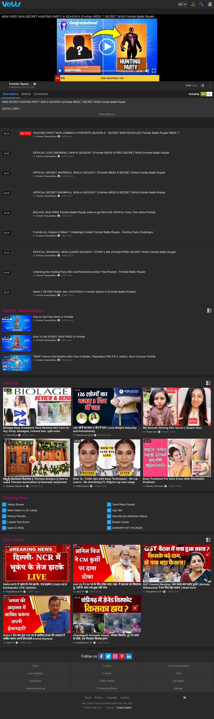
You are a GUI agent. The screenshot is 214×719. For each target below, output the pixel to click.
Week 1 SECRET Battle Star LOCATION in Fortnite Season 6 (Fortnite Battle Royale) (84, 291)
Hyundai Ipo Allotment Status (129, 516)
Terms (88, 697)
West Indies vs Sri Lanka (22, 510)
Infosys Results (16, 516)
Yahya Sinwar (15, 504)
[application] (107, 47)
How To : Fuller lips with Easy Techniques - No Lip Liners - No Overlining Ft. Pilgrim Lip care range (105, 480)
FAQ (178, 673)
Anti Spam (178, 680)
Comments (41, 94)
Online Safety (106, 680)
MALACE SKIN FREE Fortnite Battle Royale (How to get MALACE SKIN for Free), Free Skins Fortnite (94, 212)
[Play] (60, 71)
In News (106, 673)
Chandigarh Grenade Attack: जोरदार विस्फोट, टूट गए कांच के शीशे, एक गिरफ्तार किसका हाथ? (106, 637)
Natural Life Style (84, 435)
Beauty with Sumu (154, 486)
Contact (107, 665)
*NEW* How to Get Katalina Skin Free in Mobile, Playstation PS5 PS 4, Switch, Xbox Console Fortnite (94, 356)
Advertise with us (35, 688)
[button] (107, 46)
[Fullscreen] (154, 71)
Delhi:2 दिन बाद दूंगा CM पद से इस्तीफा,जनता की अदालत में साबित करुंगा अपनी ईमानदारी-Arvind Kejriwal (34, 637)
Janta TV (80, 591)
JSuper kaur (151, 431)
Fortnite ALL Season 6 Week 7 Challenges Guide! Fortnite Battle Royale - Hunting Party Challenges (93, 232)
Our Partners (35, 673)
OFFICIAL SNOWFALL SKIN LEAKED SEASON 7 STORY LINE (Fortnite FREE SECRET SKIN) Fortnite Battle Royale (104, 252)
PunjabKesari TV (14, 591)
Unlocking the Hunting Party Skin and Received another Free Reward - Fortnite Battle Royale (89, 271)
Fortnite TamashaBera (23, 83)
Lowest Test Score (18, 522)
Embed (26, 94)
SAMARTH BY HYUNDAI (127, 527)
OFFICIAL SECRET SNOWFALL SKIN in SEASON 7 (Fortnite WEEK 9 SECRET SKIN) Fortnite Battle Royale (99, 172)
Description (10, 94)
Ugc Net (117, 510)
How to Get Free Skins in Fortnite (53, 316)
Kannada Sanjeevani (15, 486)
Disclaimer (35, 680)
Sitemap (178, 688)
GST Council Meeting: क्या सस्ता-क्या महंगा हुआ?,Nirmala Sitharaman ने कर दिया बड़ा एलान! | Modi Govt (176, 586)
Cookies (124, 697)
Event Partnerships (178, 665)
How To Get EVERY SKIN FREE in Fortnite (59, 336)
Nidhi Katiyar (82, 486)
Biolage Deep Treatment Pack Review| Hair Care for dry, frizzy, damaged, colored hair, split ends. (36, 429)
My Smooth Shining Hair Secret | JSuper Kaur (172, 427)
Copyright (111, 697)
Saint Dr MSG (15, 527)
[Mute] (147, 71)
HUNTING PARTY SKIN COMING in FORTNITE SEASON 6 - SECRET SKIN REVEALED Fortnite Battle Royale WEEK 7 (106, 132)
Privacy (99, 697)
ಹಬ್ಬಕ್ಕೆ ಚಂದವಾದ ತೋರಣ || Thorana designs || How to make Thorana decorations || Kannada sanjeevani (35, 480)
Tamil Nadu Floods (123, 504)
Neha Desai (11, 435)
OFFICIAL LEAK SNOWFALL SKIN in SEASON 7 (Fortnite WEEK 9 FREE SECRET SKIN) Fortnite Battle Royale (101, 152)
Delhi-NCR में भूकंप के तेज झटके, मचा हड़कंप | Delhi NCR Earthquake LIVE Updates (35, 586)
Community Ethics (107, 688)
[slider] (103, 71)
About (35, 665)
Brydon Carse (120, 522)
